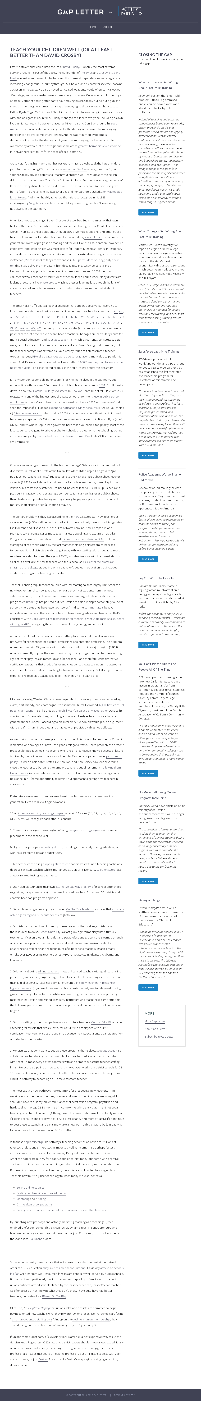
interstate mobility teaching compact (41, 813)
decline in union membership (91, 1319)
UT (119, 322)
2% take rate (33, 260)
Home (93, 27)
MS (13, 322)
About (107, 27)
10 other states (105, 869)
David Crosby (71, 67)
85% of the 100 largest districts (48, 391)
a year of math (93, 237)
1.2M (102, 385)
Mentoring (23, 1199)
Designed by (124, 1395)
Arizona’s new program (28, 413)
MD (98, 317)
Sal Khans (36, 1239)
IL (67, 317)
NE (37, 322)
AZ (17, 317)
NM (54, 322)
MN (115, 317)
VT (17, 328)
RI (93, 322)
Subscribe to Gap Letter (159, 1036)
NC (25, 322)
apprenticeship (33, 1142)
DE (39, 317)
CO (28, 317)
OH (71, 322)
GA (49, 317)
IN (72, 317)
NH (42, 322)
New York (77, 391)
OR (83, 322)
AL (116, 311)
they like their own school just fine (64, 1268)
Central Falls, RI (101, 1022)
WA (22, 328)
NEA (78, 476)
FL (44, 317)
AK (121, 311)
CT (33, 317)
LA (87, 317)
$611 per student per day (87, 260)
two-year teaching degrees (85, 830)
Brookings (32, 602)
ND (31, 322)
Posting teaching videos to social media (41, 1193)
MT (19, 322)
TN (109, 322)
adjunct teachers (48, 971)
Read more (148, 212)
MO (121, 317)
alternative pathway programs (74, 886)
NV (60, 322)
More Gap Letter (155, 1021)
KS (77, 317)
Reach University (50, 932)
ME (104, 317)
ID (63, 317)
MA (93, 317)
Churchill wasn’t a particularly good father (82, 710)
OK (77, 322)
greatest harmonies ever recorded (99, 146)
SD (103, 322)
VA (12, 328)
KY (82, 317)
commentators (94, 607)
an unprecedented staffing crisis (32, 1319)
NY (66, 322)
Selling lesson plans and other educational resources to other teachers (61, 1210)
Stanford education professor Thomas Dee (63, 436)
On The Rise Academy (80, 909)
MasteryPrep (48, 282)
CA (23, 317)
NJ (48, 322)
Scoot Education (106, 1050)
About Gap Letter (155, 1029)
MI (110, 317)
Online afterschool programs (34, 1204)
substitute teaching (59, 339)
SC (98, 322)
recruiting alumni (52, 847)
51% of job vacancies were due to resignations (61, 356)
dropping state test (55, 864)
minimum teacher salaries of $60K (83, 539)
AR (12, 317)
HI (54, 317)
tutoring (41, 1199)
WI (28, 328)
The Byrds (86, 72)
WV (33, 328)
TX (114, 322)
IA (58, 317)
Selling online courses (30, 1187)
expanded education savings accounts (73, 408)
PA (88, 322)
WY (39, 328)
